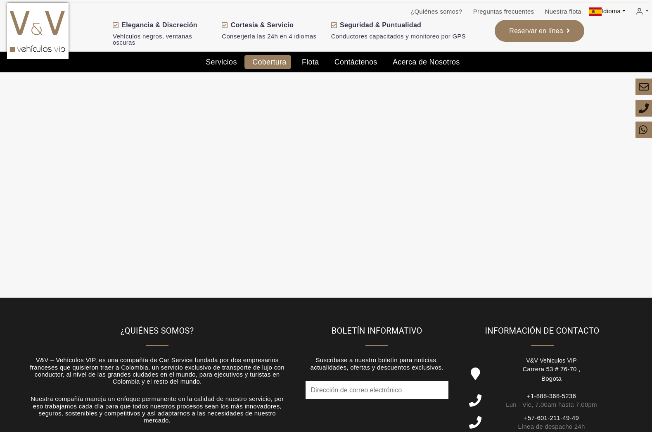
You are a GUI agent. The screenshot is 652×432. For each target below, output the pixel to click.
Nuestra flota (563, 11)
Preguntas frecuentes (503, 11)
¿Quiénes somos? (436, 11)
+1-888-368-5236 (551, 395)
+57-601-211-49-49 (551, 417)
